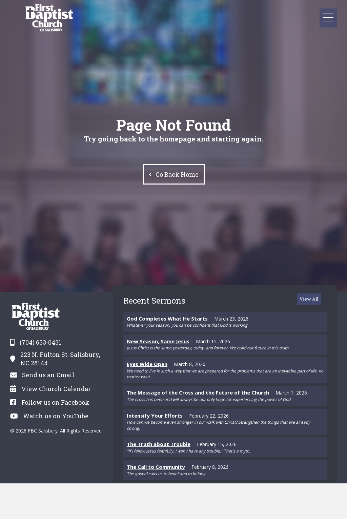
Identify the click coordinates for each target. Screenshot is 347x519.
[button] (256, 17)
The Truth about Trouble (158, 444)
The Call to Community (156, 466)
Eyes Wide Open (147, 364)
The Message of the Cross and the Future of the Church (198, 392)
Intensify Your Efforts (155, 415)
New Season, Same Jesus (158, 341)
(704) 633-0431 (40, 342)
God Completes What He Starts (167, 318)
